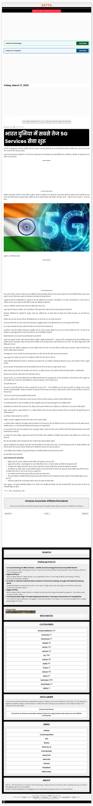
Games (44, 647)
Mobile (45, 663)
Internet (45, 659)
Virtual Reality (45, 684)
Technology (17, 491)
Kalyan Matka (65, 797)
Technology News (46, 735)
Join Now (83, 43)
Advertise (46, 759)
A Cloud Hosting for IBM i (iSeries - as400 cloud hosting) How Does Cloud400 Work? (42, 568)
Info (10, 491)
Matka (74, 797)
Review (46, 743)
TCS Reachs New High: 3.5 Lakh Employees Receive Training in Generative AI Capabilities (44, 597)
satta (31, 789)
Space (45, 676)
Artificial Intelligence (45, 630)
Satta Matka (36, 797)
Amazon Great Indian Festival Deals (47, 11)
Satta (10, 484)
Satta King (45, 797)
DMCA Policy (46, 772)
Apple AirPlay (12, 590)
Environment (45, 639)
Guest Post (46, 755)
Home (46, 513)
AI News (46, 730)
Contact (46, 763)
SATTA (49, 795)
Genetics (45, 651)
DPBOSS (55, 797)
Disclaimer (46, 767)
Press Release (46, 751)
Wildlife (45, 688)
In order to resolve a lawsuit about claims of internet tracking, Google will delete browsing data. (45, 582)
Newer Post (8, 513)
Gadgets (45, 643)
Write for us (46, 747)
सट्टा (23, 491)
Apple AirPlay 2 (13, 574)
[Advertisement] (46, 27)
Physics (45, 668)
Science (45, 672)
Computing (45, 635)
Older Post (85, 513)
